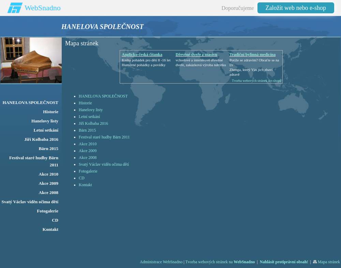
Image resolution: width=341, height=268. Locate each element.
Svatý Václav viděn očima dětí (104, 164)
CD (82, 178)
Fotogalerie (88, 171)
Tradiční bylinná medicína (252, 54)
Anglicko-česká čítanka (142, 54)
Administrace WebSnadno (161, 261)
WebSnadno (43, 7)
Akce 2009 (88, 150)
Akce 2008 (88, 157)
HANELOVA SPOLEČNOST (103, 96)
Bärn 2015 (87, 130)
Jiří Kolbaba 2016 (93, 123)
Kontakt (85, 184)
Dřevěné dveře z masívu (196, 54)
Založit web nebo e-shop (296, 7)
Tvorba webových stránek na (220, 261)
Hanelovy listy (91, 109)
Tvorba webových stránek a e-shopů (256, 81)
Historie (85, 103)
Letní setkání (89, 116)
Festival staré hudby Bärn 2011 (104, 137)
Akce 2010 (88, 144)
